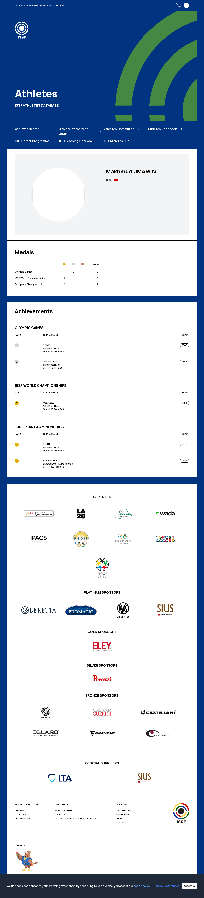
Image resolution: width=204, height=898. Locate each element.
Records (60, 814)
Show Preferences (167, 886)
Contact (121, 822)
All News (19, 810)
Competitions (22, 818)
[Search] (178, 5)
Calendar (20, 814)
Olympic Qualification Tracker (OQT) (75, 818)
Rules (119, 818)
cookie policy (142, 886)
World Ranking (63, 810)
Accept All (189, 886)
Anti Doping (122, 814)
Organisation (123, 810)
